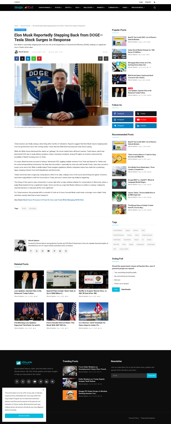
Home (16, 26)
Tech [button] (78, 7)
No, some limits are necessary (124, 276)
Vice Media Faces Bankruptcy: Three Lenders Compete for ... (141, 168)
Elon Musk (32, 208)
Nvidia (149, 240)
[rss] (52, 381)
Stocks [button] (58, 7)
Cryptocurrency (147, 235)
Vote (116, 289)
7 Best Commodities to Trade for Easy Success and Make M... (142, 156)
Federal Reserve (118, 235)
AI (143, 240)
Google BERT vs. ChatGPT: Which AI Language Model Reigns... (141, 181)
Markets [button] (101, 7)
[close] (43, 390)
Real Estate (151, 244)
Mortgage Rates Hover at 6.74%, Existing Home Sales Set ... (139, 64)
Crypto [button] (68, 7)
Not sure (117, 280)
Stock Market (117, 230)
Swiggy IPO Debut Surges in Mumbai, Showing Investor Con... (93, 392)
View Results (126, 289)
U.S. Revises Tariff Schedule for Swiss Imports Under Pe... (92, 324)
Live (130, 88)
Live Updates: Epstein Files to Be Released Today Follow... (27, 292)
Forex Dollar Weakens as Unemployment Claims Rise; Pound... (93, 368)
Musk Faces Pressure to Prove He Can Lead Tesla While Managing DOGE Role (53, 200)
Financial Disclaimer (148, 418)
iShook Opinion (33, 240)
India (124, 244)
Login (141, 2)
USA (143, 230)
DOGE (24, 208)
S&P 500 (116, 244)
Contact (17, 2)
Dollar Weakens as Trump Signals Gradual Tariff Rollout (92, 380)
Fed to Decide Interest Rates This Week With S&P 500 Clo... (61, 324)
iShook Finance (25, 26)
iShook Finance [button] (45, 7)
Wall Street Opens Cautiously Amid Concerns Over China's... (140, 76)
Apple (131, 244)
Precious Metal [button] (138, 7)
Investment (140, 244)
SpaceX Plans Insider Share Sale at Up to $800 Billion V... (61, 292)
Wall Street (116, 240)
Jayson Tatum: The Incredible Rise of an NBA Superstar (141, 194)
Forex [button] (126, 7)
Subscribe (151, 375)
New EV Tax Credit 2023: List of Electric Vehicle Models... (142, 38)
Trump (129, 235)
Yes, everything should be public (125, 272)
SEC (114, 249)
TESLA (136, 240)
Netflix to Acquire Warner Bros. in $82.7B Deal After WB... (93, 292)
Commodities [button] (114, 7)
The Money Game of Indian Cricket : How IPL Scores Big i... (141, 206)
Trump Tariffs (124, 249)
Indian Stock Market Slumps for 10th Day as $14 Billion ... (141, 51)
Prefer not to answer (121, 284)
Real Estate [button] (89, 7)
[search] (155, 8)
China (137, 235)
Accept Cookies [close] (24, 416)
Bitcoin (136, 230)
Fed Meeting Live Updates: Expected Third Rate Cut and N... (27, 324)
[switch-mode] (155, 2)
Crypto (128, 230)
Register (148, 2)
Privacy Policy (134, 418)
